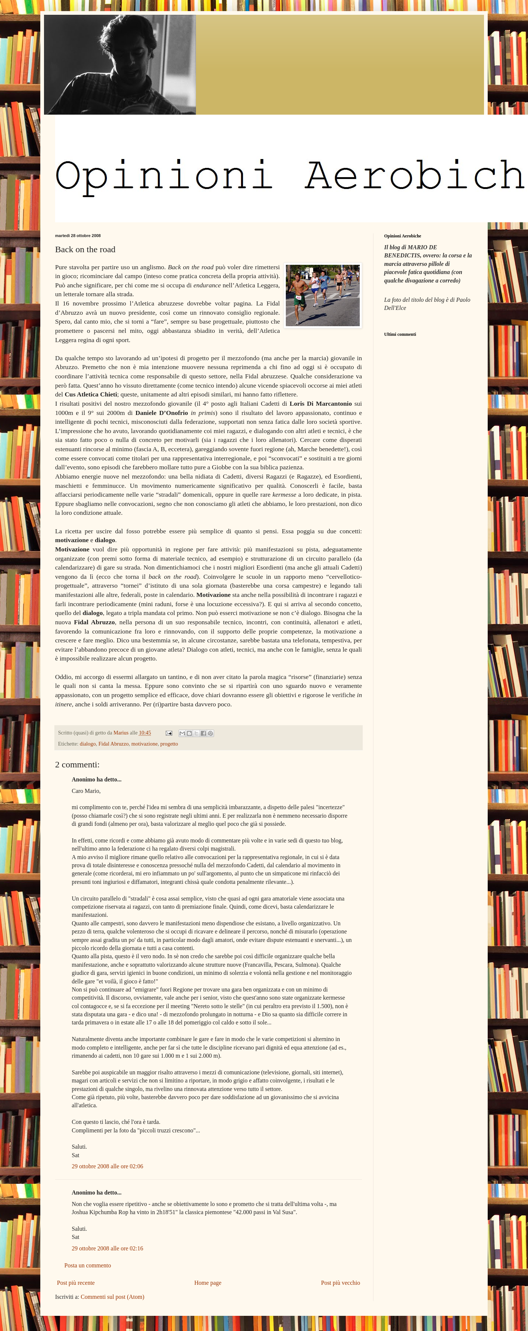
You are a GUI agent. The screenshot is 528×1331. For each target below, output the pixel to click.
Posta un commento (87, 1265)
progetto (169, 744)
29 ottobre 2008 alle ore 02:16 (107, 1248)
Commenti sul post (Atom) (112, 1297)
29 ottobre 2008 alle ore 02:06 (107, 1166)
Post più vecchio (340, 1283)
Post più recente (76, 1283)
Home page (207, 1283)
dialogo (88, 744)
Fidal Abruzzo (113, 744)
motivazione (144, 744)
